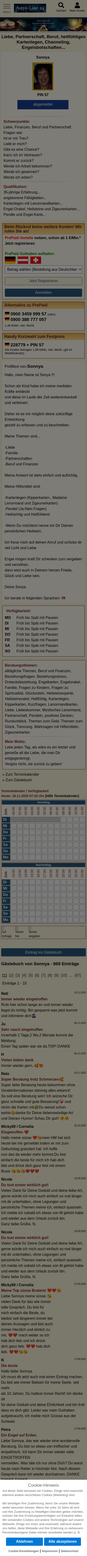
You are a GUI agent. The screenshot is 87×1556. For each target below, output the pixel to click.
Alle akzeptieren (62, 1541)
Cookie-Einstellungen (24, 1551)
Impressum (50, 1551)
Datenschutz (69, 1551)
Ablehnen (24, 1541)
